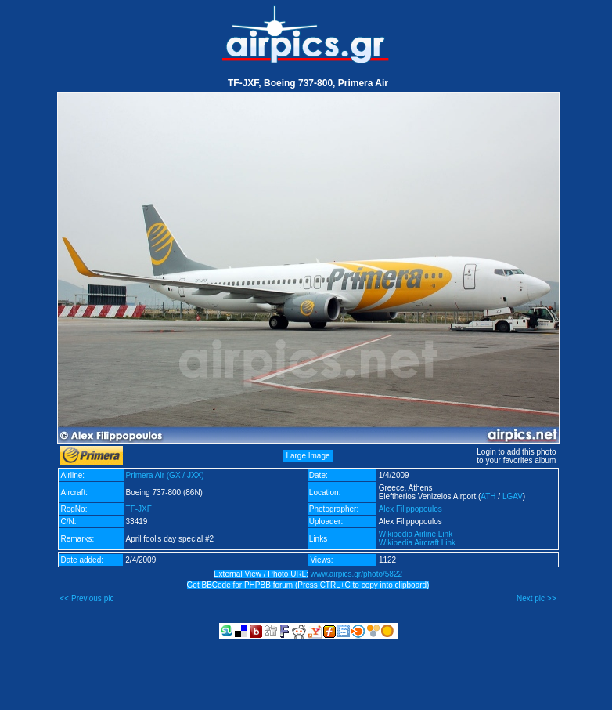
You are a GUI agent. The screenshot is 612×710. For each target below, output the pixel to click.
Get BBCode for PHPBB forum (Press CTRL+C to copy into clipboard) (308, 585)
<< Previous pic (87, 598)
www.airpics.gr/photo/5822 (356, 574)
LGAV (512, 496)
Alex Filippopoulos (410, 509)
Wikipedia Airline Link (416, 534)
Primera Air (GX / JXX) (165, 475)
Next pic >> (536, 598)
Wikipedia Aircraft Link (417, 542)
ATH (488, 496)
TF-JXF (139, 509)
